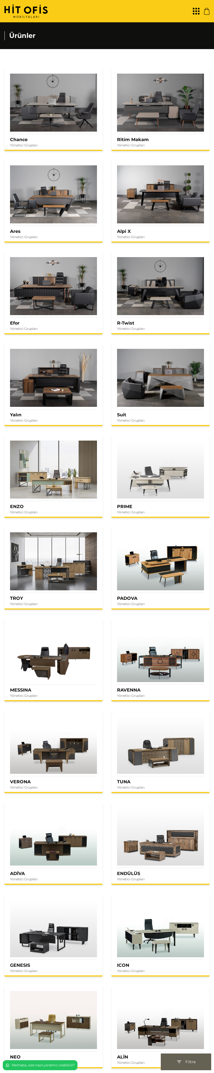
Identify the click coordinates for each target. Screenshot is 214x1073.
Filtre (186, 1062)
